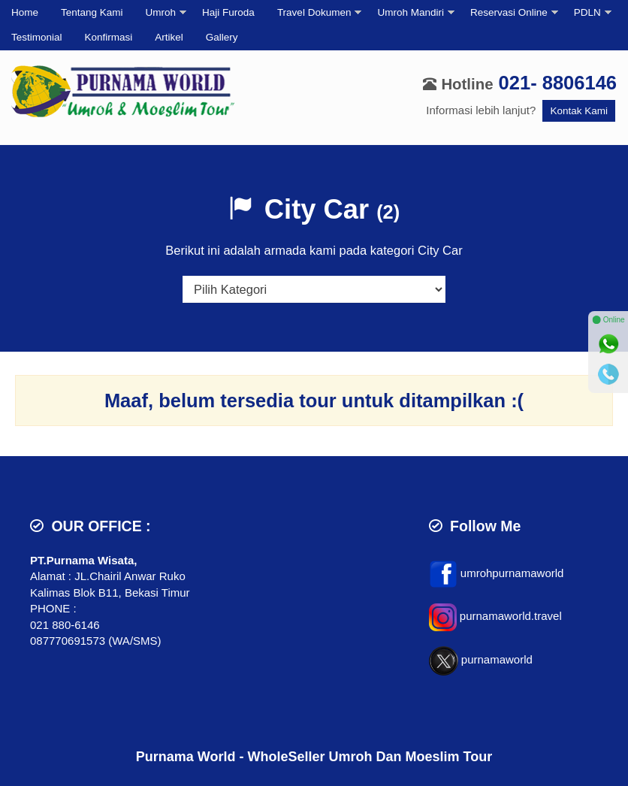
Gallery (222, 37)
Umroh (161, 12)
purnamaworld (497, 659)
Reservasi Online (509, 12)
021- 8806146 (558, 82)
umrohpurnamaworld (512, 573)
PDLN (587, 12)
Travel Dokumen (314, 12)
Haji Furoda (228, 12)
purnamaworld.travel (511, 615)
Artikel (169, 37)
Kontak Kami (579, 110)
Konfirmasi (109, 37)
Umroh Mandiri (410, 12)
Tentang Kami (92, 12)
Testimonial (36, 37)
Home (24, 12)
